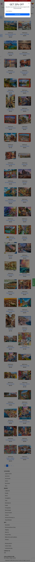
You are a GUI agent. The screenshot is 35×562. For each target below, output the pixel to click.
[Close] (29, 3)
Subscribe (17, 14)
